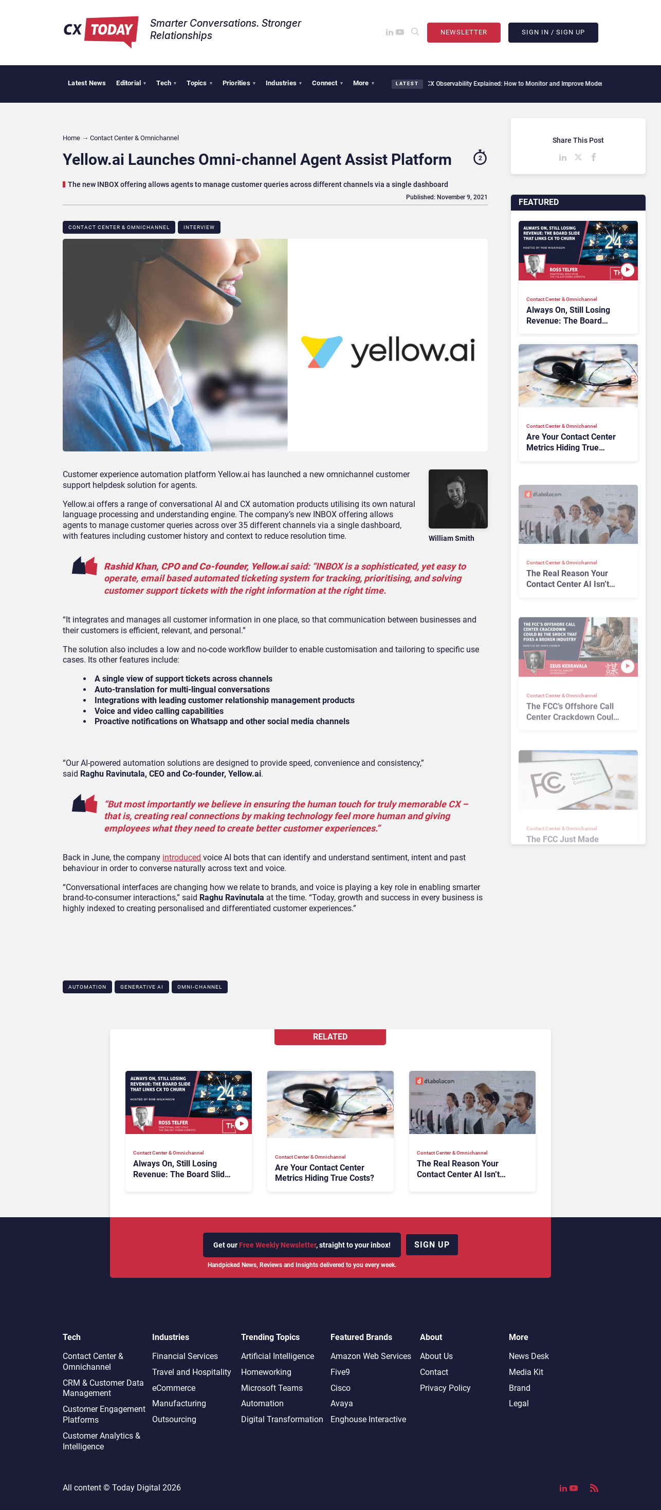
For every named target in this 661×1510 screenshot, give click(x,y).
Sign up (432, 1245)
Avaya (341, 1403)
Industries (284, 83)
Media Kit (526, 1372)
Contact (434, 1372)
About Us (436, 1356)
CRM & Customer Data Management (103, 1388)
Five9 (340, 1372)
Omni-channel (199, 987)
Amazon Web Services (370, 1356)
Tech (166, 83)
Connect (327, 83)
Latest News (87, 83)
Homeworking (266, 1372)
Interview (199, 227)
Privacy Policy (445, 1388)
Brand (519, 1388)
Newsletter (463, 32)
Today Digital (136, 1488)
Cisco (340, 1388)
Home (71, 138)
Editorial (131, 83)
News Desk (529, 1356)
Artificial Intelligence (277, 1356)
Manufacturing (179, 1403)
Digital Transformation (282, 1419)
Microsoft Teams (272, 1388)
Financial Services (185, 1356)
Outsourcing (174, 1419)
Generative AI (141, 987)
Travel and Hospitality (191, 1372)
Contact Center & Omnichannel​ (119, 227)
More (363, 83)
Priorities (239, 83)
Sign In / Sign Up (553, 32)
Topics (199, 83)
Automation (87, 987)
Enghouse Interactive (368, 1419)
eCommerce (173, 1388)
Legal (519, 1403)
